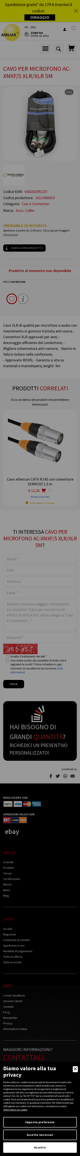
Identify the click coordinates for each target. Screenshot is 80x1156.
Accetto (40, 1147)
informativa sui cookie (15, 1109)
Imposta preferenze (40, 1122)
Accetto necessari (40, 1135)
